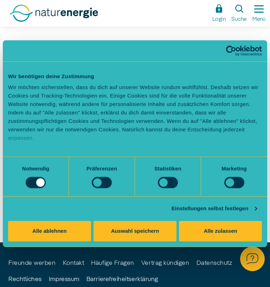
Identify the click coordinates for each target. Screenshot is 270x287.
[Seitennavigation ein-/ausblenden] (259, 13)
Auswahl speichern (135, 231)
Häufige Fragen (112, 263)
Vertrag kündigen (165, 263)
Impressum (64, 279)
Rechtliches (25, 279)
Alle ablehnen (49, 231)
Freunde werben (32, 263)
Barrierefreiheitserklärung (122, 279)
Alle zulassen (220, 231)
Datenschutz (214, 263)
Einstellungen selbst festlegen (210, 209)
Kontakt (73, 263)
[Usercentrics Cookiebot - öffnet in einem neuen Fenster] (231, 50)
